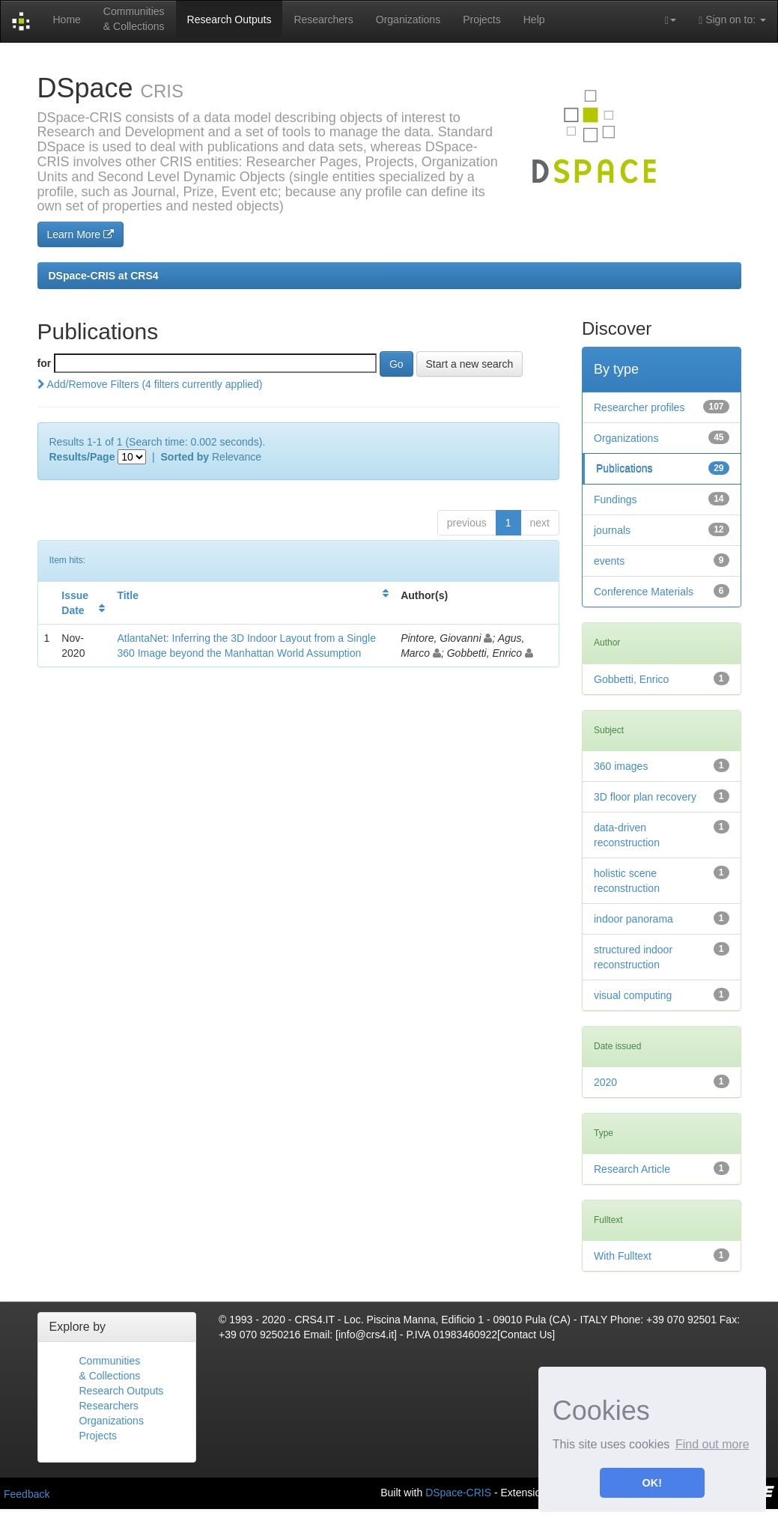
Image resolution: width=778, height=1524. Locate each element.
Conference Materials (643, 592)
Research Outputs (229, 19)
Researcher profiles (639, 407)
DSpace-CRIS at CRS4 (104, 276)
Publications (624, 469)
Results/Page (82, 457)
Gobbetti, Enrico (631, 679)
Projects (482, 19)
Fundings (615, 500)
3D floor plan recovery (645, 797)
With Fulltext (622, 1256)
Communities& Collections (134, 18)
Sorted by (185, 457)
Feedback (26, 1494)
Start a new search (470, 364)
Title (128, 595)
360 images (621, 766)
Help (534, 19)
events (609, 561)
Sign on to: (732, 19)
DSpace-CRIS (458, 1493)
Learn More (80, 234)
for (44, 363)
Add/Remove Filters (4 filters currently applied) (150, 384)
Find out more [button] (712, 1444)
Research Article (632, 1169)
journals (612, 530)
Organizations (408, 19)
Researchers (323, 19)
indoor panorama (633, 919)
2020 (605, 1082)
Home (66, 19)
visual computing (633, 995)
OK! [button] (652, 1483)
